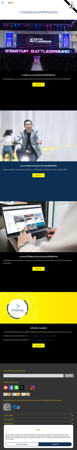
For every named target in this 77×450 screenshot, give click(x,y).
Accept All (55, 444)
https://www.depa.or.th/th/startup (40, 340)
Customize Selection (22, 444)
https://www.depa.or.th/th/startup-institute (41, 336)
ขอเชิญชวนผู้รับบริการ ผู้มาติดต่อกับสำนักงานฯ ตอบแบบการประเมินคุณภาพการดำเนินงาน (32, 400)
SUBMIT (69, 375)
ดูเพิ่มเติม (38, 84)
